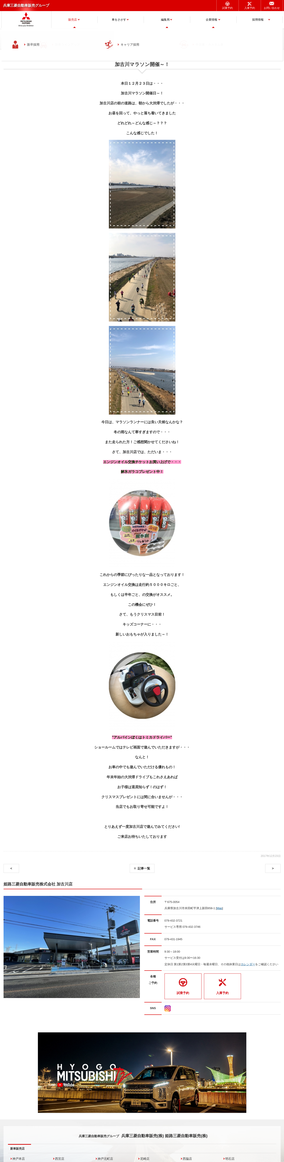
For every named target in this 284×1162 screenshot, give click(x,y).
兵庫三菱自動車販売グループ (26, 5)
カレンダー (248, 964)
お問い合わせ (272, 8)
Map (219, 908)
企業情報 (211, 19)
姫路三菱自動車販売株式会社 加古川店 (38, 884)
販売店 (72, 19)
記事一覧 (144, 868)
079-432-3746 (191, 926)
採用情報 (258, 19)
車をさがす (119, 19)
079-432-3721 (173, 920)
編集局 (165, 19)
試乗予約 (227, 8)
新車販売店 (17, 1148)
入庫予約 (249, 8)
